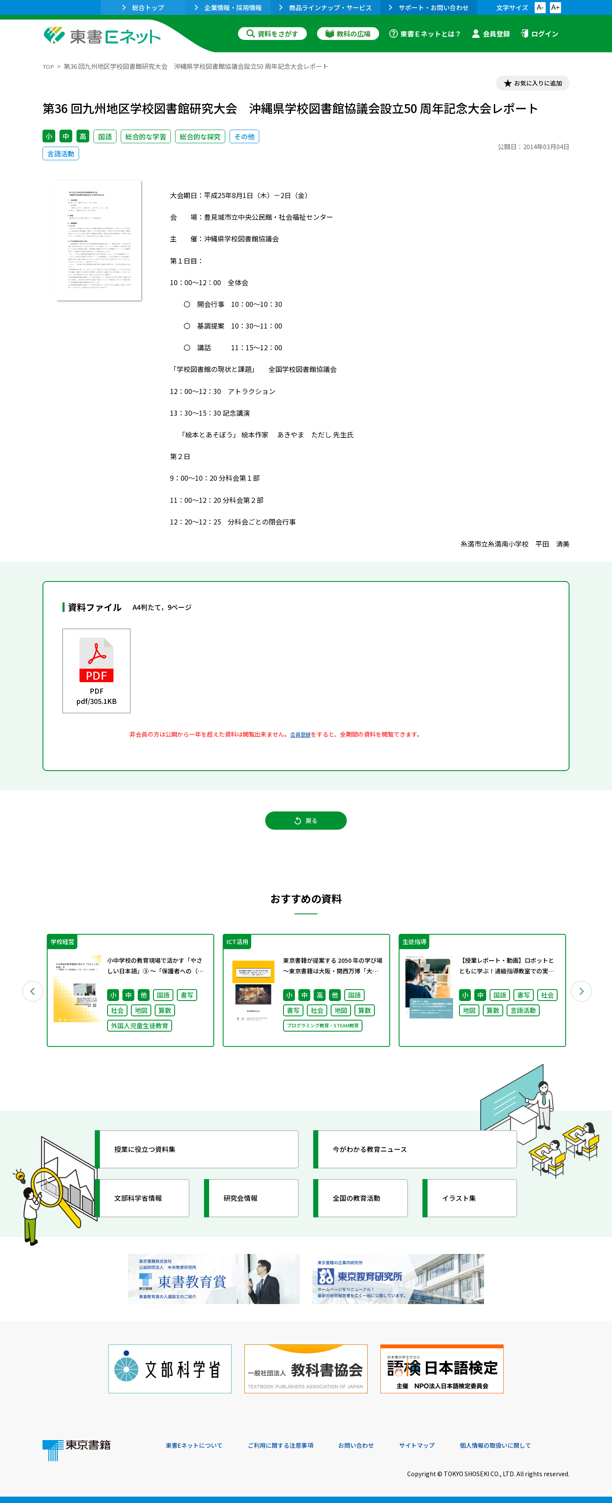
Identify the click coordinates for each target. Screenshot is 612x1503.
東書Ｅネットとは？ (425, 33)
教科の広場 (348, 33)
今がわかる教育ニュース (377, 1160)
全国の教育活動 (362, 1208)
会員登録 (491, 33)
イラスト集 (464, 1208)
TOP (49, 66)
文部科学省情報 (143, 1208)
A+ (555, 7)
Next (582, 1000)
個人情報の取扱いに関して (529, 1445)
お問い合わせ (376, 1445)
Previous (30, 1000)
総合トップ (143, 7)
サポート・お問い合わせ (429, 7)
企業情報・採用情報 (228, 7)
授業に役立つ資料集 (151, 1160)
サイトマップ (442, 1445)
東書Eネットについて (198, 1445)
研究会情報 (245, 1208)
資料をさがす (272, 33)
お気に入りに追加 (533, 84)
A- (540, 7)
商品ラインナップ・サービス (325, 7)
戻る (306, 827)
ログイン (539, 33)
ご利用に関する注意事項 (293, 1445)
